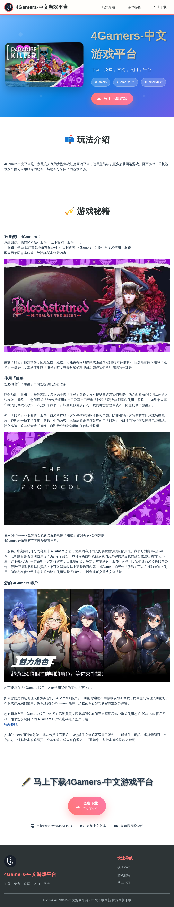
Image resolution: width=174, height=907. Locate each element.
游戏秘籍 (134, 7)
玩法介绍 (108, 7)
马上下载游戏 (112, 99)
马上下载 (160, 7)
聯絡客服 (10, 724)
